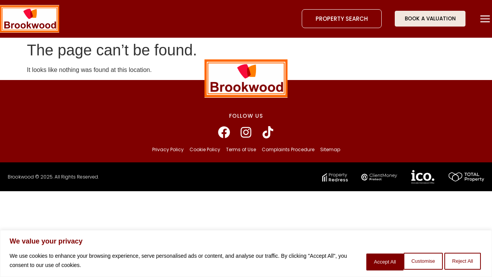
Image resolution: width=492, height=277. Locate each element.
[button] (485, 19)
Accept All (459, 261)
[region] (246, 254)
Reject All (411, 261)
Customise (361, 261)
